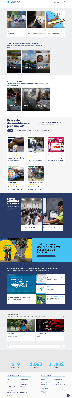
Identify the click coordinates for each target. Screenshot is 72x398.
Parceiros (43, 384)
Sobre (21, 386)
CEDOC (8, 384)
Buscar (58, 346)
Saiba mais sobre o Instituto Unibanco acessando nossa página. (44, 391)
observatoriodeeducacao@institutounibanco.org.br (17, 392)
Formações (9, 382)
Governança (43, 382)
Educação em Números (24, 382)
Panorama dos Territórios (25, 381)
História (42, 381)
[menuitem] (9, 6)
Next (63, 215)
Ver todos (63, 316)
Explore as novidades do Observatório (46, 256)
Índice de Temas (56, 2)
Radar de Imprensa (24, 384)
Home (8, 379)
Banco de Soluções (24, 379)
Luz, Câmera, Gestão (11, 386)
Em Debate (9, 381)
